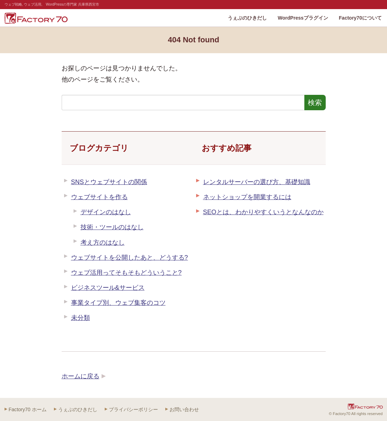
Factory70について (360, 18)
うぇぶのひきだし (247, 18)
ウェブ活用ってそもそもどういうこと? (126, 272)
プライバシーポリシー (133, 409)
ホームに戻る (80, 376)
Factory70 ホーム (28, 409)
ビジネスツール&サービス (108, 287)
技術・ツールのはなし (112, 227)
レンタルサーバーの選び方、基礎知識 (256, 181)
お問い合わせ (184, 409)
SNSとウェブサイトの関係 (109, 181)
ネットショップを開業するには (247, 197)
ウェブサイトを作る (99, 197)
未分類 (80, 317)
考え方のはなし (103, 242)
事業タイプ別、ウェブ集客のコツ (118, 302)
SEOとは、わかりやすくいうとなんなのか (263, 212)
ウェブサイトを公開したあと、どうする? (129, 257)
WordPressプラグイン (303, 18)
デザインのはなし (106, 212)
